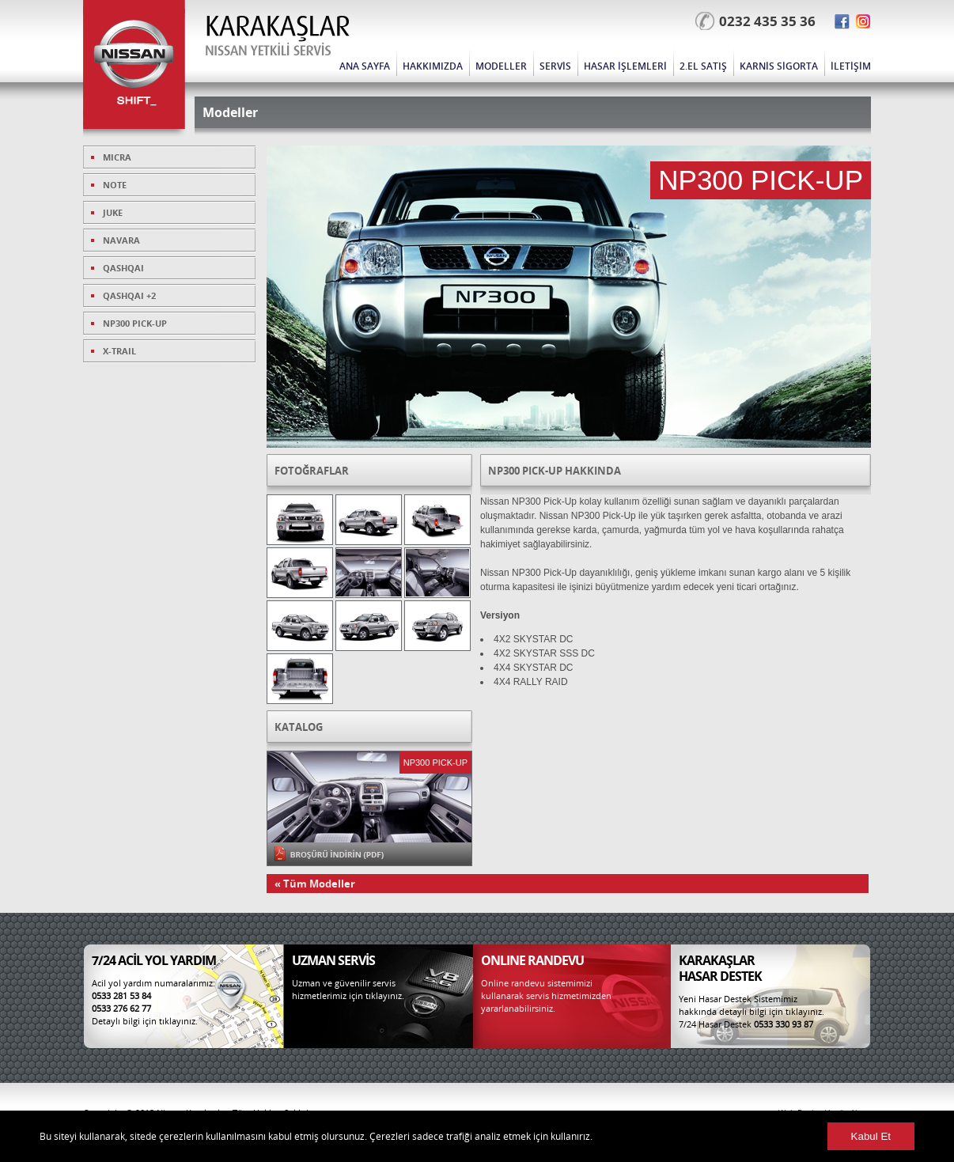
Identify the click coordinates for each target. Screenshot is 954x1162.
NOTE (115, 185)
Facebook (842, 21)
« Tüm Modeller (314, 883)
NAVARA (121, 240)
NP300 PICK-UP (135, 323)
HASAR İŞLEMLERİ (625, 66)
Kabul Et (871, 1136)
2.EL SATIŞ (703, 66)
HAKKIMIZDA (433, 66)
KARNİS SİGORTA (779, 66)
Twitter (863, 21)
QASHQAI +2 (129, 295)
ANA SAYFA (364, 66)
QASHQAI (123, 268)
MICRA (117, 157)
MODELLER (501, 66)
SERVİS (555, 66)
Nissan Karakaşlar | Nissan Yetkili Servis (138, 71)
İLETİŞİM (851, 66)
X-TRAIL (119, 351)
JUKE (113, 212)
